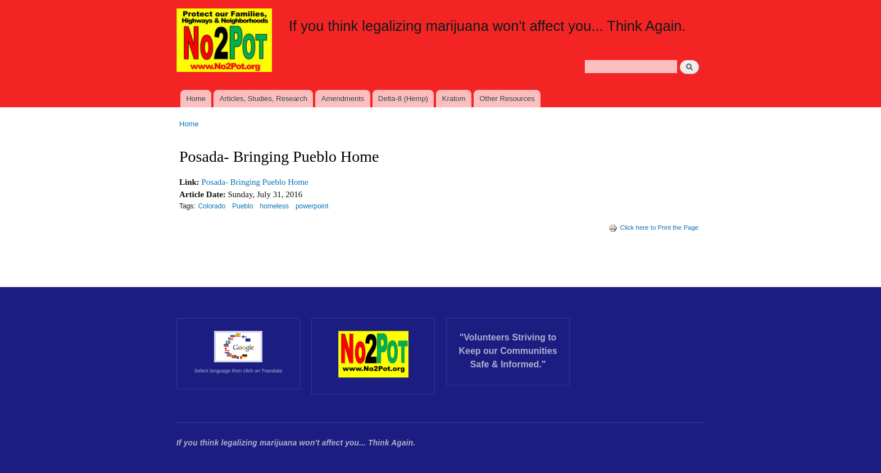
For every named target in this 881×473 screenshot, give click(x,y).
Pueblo (242, 206)
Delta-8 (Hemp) (403, 98)
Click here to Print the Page (653, 227)
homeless (274, 206)
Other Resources (506, 98)
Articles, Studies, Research (263, 98)
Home (196, 98)
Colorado (212, 206)
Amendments (343, 98)
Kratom (454, 98)
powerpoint (312, 206)
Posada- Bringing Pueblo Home (255, 182)
